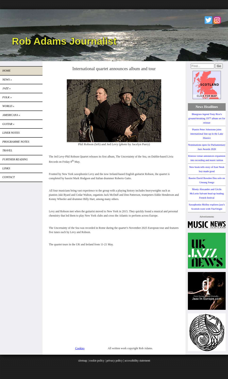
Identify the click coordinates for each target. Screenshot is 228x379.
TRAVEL (7, 150)
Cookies (79, 348)
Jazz (6, 88)
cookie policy (96, 360)
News (7, 79)
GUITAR (8, 124)
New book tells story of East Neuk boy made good (206, 169)
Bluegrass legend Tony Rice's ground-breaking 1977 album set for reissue (206, 118)
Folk (7, 97)
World (8, 106)
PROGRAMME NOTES (15, 141)
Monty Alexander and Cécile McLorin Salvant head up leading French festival (207, 193)
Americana (11, 115)
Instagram (217, 20)
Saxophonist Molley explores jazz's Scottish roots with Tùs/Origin (207, 206)
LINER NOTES (11, 132)
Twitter (208, 20)
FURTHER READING (15, 159)
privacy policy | (115, 360)
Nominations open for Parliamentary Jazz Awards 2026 (206, 146)
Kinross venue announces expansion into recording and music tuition (206, 158)
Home (6, 70)
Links (6, 168)
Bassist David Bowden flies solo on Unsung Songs (207, 180)
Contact (8, 177)
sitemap (82, 360)
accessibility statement (137, 360)
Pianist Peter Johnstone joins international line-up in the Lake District (206, 133)
